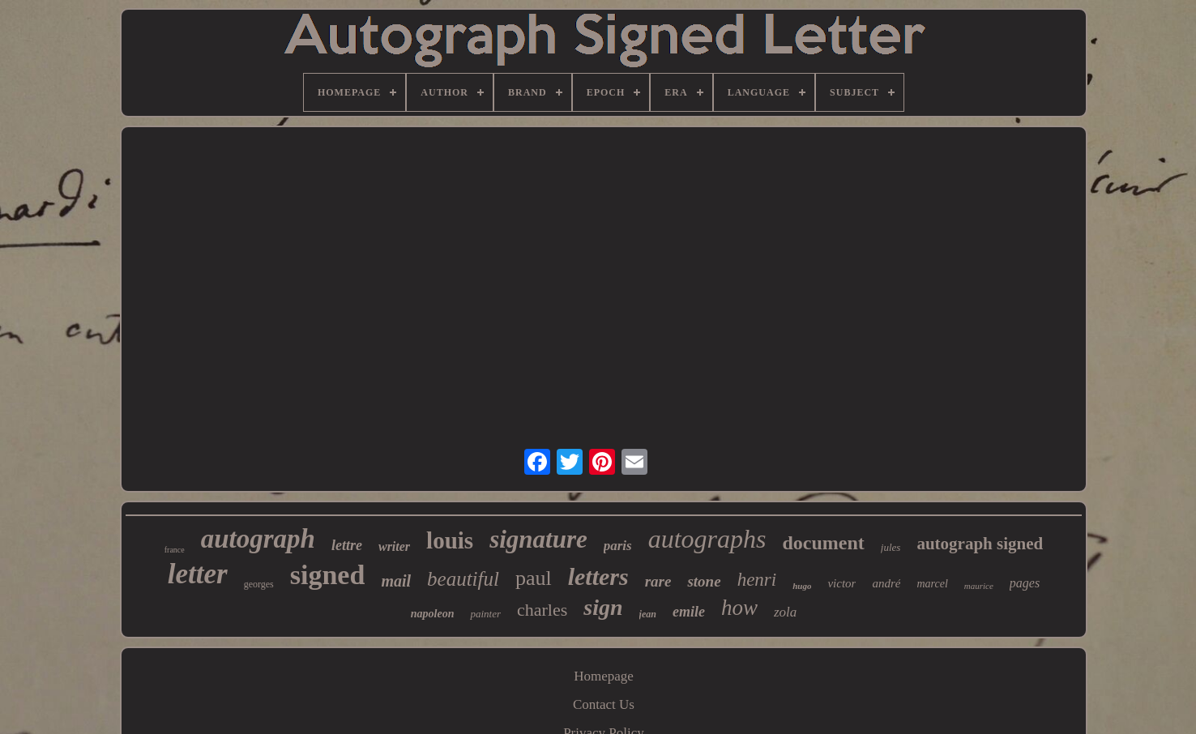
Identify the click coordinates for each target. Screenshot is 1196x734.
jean (647, 614)
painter (485, 614)
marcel (931, 584)
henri (757, 580)
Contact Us (603, 704)
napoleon (433, 614)
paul (533, 578)
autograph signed (979, 543)
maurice (978, 586)
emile (689, 612)
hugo (801, 586)
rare (658, 581)
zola (785, 612)
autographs (707, 538)
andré (886, 583)
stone (703, 581)
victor (841, 583)
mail (396, 581)
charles (542, 610)
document (824, 542)
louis (449, 540)
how (739, 607)
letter (198, 574)
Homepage (604, 676)
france (174, 549)
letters (598, 576)
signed (327, 575)
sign (602, 607)
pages (1025, 583)
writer (394, 546)
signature (538, 539)
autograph (258, 538)
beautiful (463, 579)
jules (891, 547)
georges (259, 584)
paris (618, 545)
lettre (346, 545)
